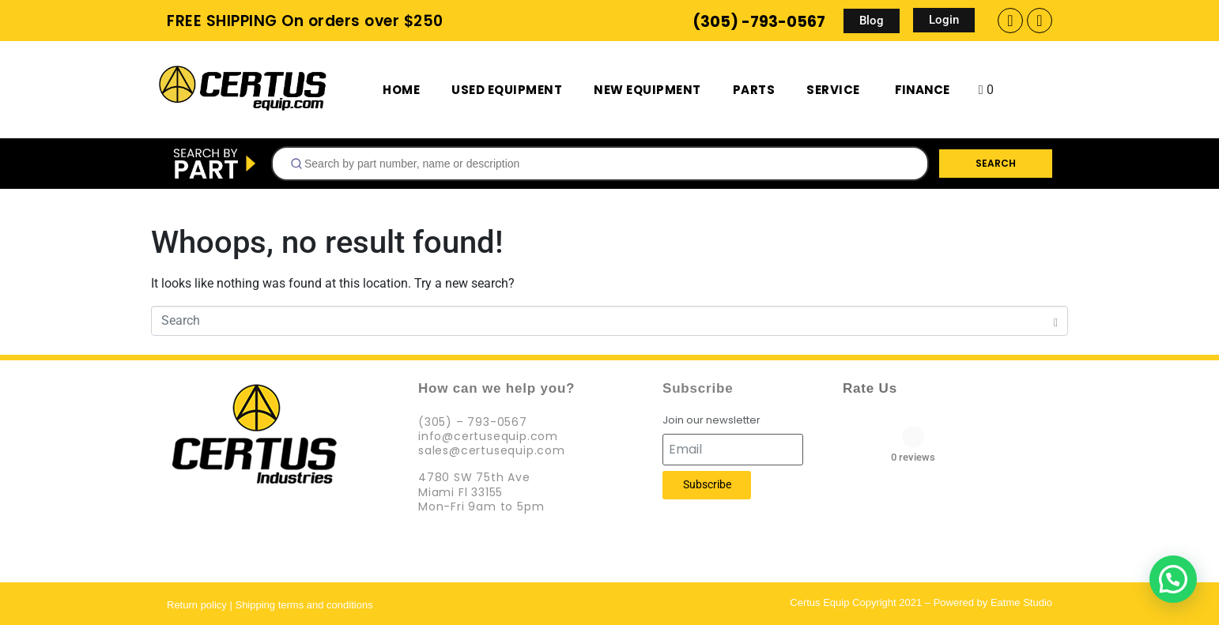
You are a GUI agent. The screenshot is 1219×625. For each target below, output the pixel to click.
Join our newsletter (711, 420)
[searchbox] (606, 163)
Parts (754, 89)
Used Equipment (506, 89)
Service (833, 89)
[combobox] (600, 163)
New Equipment (647, 89)
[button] (1173, 579)
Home (401, 89)
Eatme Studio (1021, 602)
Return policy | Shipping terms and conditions (270, 605)
